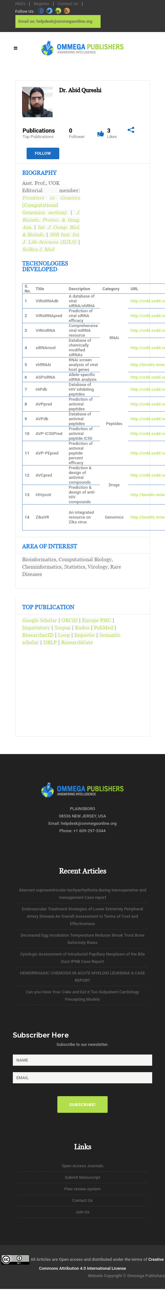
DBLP (50, 642)
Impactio (84, 635)
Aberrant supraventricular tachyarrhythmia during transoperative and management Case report (82, 894)
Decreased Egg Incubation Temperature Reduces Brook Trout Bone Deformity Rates (82, 939)
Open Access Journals (82, 1165)
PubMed (103, 627)
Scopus (62, 627)
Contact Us (68, 3)
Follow (43, 153)
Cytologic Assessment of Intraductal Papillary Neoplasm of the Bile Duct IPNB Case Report (82, 958)
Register (41, 3)
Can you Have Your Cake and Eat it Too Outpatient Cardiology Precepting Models (82, 995)
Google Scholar (39, 620)
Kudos (82, 627)
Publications (39, 133)
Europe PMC (96, 620)
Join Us (83, 1212)
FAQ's (20, 3)
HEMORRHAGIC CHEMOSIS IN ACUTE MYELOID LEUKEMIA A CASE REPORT (82, 977)
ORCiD (70, 620)
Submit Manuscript (82, 1177)
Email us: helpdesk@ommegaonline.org (56, 21)
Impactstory (36, 627)
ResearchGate (77, 642)
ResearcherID (38, 635)
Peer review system (82, 1188)
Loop (64, 635)
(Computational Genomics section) (51, 205)
